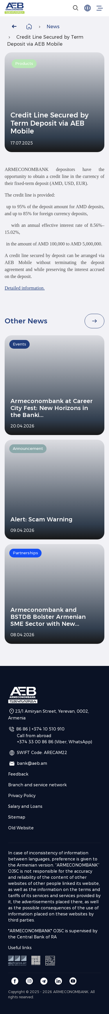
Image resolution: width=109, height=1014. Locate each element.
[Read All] (94, 321)
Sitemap (16, 817)
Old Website (21, 828)
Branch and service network (37, 784)
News (53, 26)
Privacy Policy (21, 795)
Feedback (18, 774)
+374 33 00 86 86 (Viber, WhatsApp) (54, 741)
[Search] (76, 8)
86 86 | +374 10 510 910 (40, 729)
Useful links (20, 947)
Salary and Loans (25, 806)
